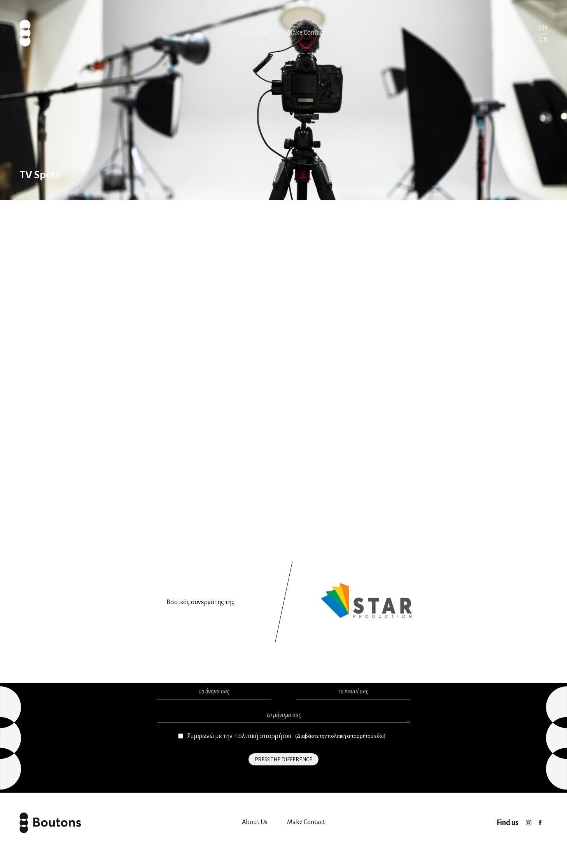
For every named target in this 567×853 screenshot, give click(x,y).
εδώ (379, 736)
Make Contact (306, 32)
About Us (255, 32)
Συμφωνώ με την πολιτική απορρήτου (239, 736)
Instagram (528, 820)
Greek (543, 40)
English (543, 27)
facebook (540, 820)
